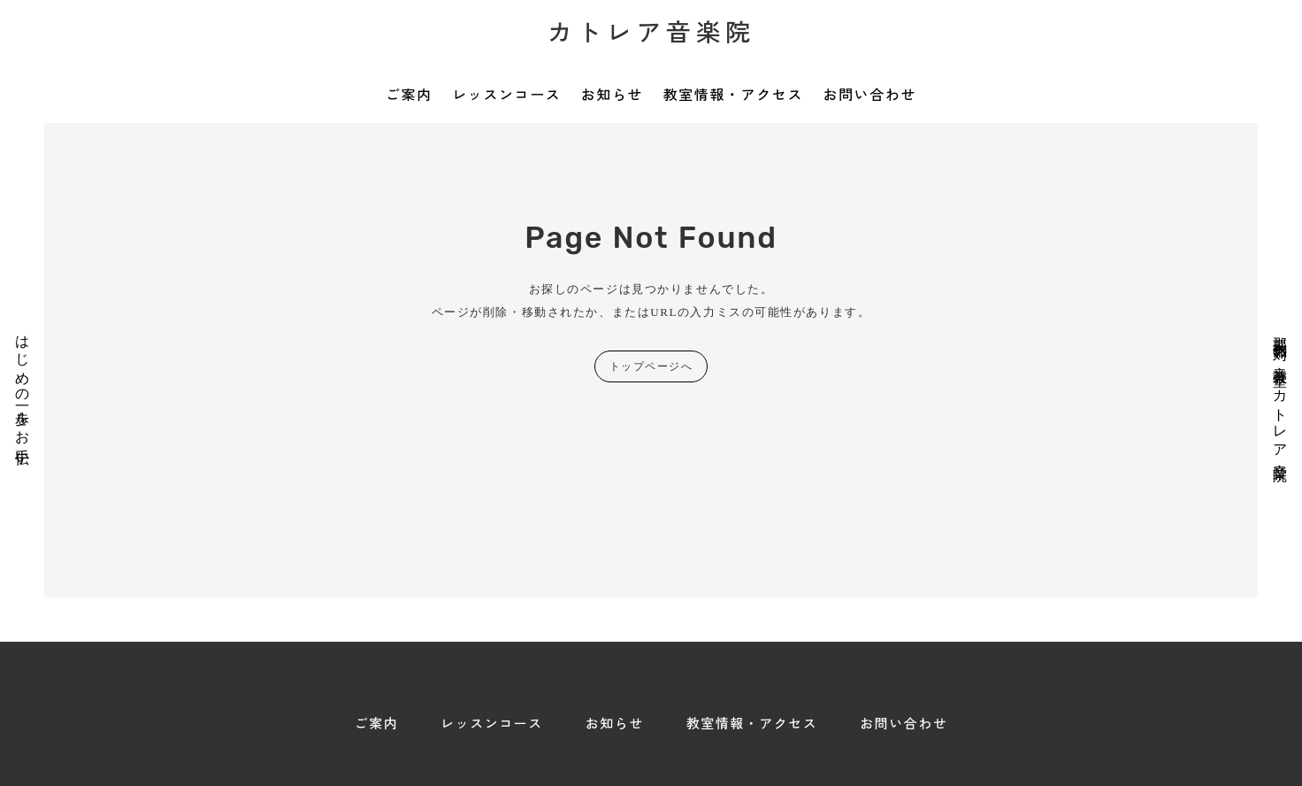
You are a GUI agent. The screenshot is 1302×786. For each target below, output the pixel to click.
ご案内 (409, 94)
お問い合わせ (869, 94)
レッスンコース (506, 94)
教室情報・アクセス (733, 94)
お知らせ (612, 94)
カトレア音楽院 (650, 31)
